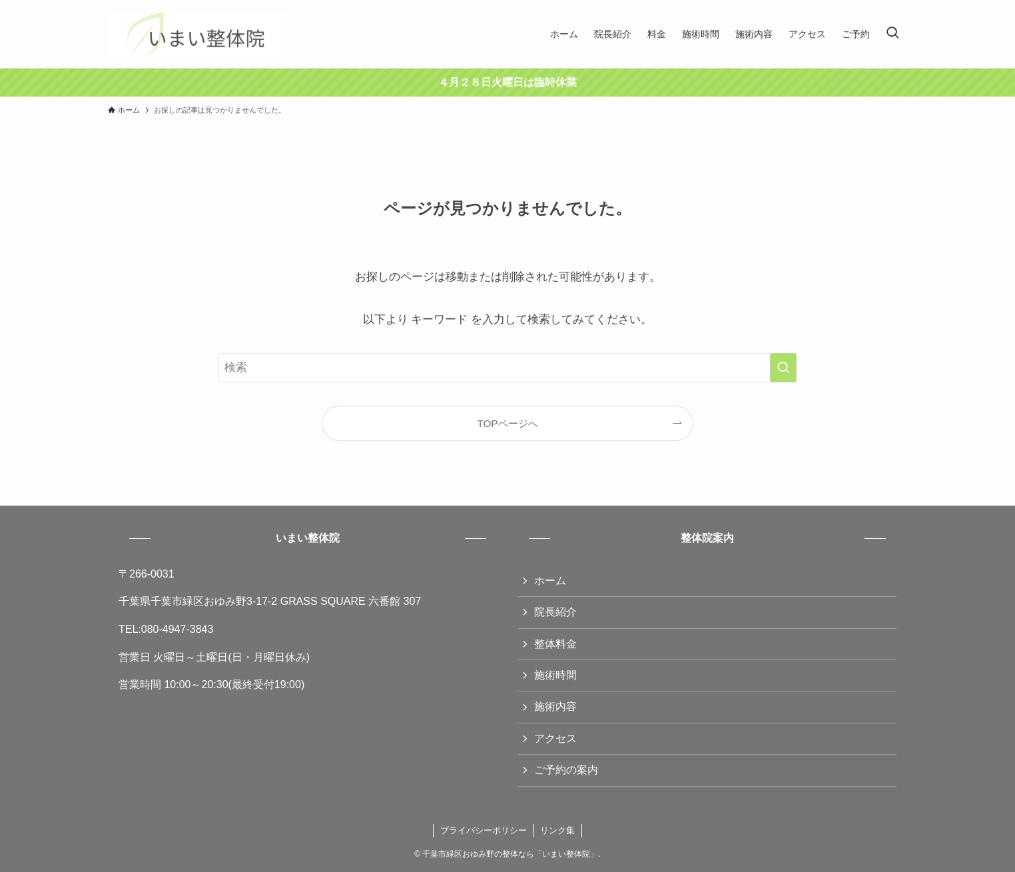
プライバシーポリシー (483, 830)
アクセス (555, 738)
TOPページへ (507, 423)
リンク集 (557, 830)
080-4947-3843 (177, 629)
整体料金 (555, 644)
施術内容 (555, 706)
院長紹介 (555, 612)
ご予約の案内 (566, 769)
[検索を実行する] (783, 367)
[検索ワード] (507, 367)
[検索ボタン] (892, 34)
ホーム (550, 580)
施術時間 (555, 675)
